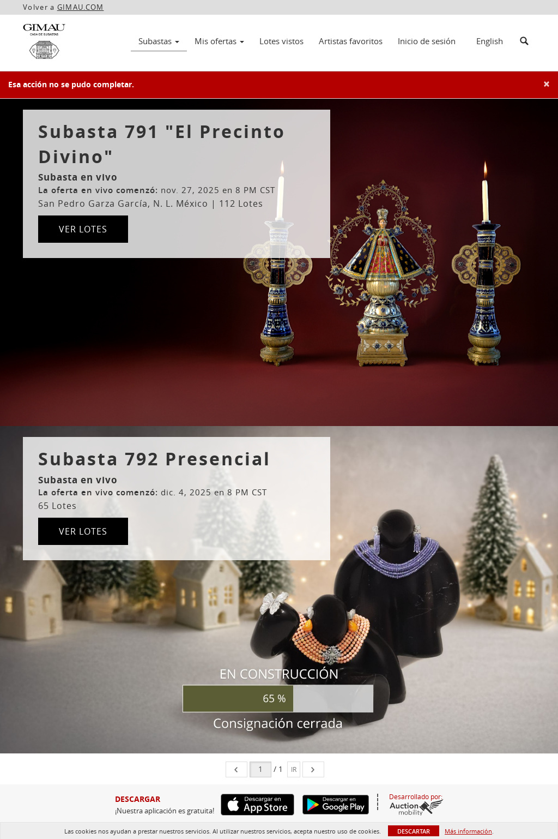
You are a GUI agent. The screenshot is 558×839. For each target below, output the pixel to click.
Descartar (413, 831)
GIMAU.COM (80, 7)
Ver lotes (83, 229)
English (489, 40)
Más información (468, 831)
